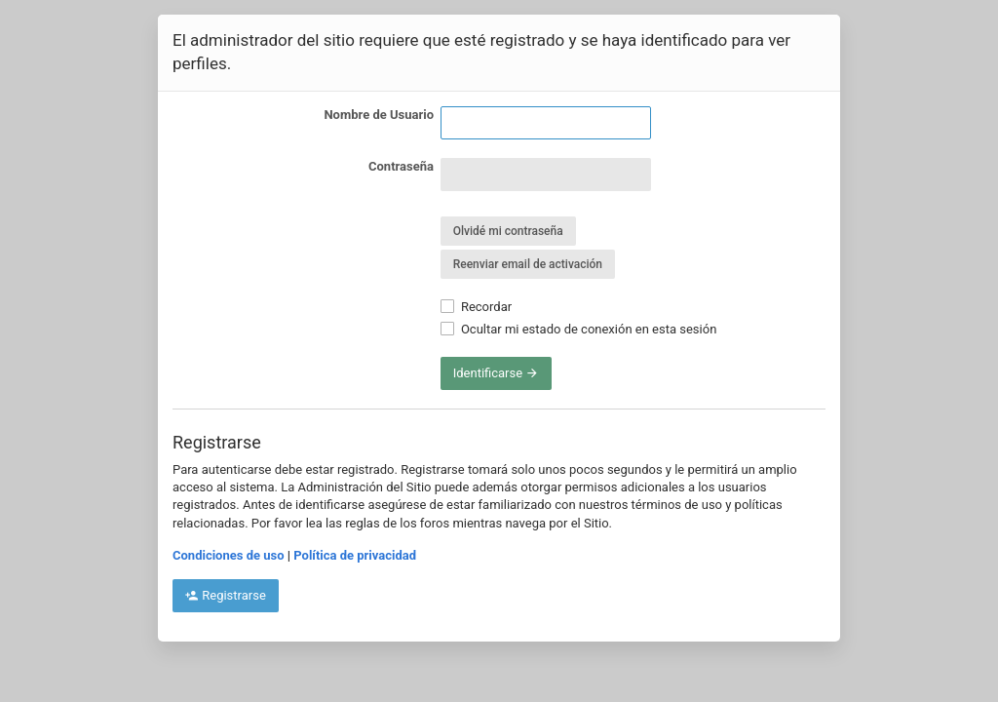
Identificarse (496, 373)
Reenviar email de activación (527, 264)
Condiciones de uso (229, 555)
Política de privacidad (354, 555)
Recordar (476, 306)
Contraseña (401, 166)
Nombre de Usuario (379, 114)
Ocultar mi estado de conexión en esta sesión (579, 329)
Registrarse (225, 595)
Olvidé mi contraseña (508, 231)
